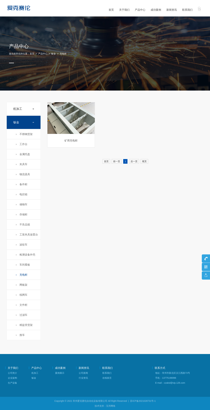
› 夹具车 (21, 164)
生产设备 (12, 383)
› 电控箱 (21, 194)
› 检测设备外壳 (25, 254)
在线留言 (107, 378)
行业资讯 (83, 378)
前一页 (116, 161)
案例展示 (59, 373)
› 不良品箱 (23, 224)
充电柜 (63, 53)
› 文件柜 (21, 304)
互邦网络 (110, 406)
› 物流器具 (23, 174)
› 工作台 (21, 144)
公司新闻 (83, 373)
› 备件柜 (21, 184)
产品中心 (140, 9)
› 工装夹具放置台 (27, 234)
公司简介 (12, 373)
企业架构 (12, 378)
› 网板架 (21, 284)
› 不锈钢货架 (24, 134)
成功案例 (156, 9)
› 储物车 (21, 204)
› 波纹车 (21, 244)
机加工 (17, 108)
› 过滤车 (21, 315)
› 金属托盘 (23, 154)
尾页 (144, 161)
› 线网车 (21, 294)
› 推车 (20, 335)
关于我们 (124, 9)
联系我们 (187, 9)
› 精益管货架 (24, 325)
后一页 (134, 161)
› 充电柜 (21, 274)
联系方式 (160, 368)
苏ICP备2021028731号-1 (143, 401)
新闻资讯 (171, 9)
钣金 (53, 53)
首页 (111, 9)
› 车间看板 (23, 264)
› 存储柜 (21, 214)
